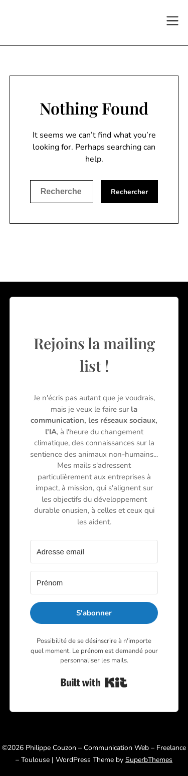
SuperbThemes (148, 759)
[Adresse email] (94, 551)
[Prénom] (94, 582)
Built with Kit (94, 682)
